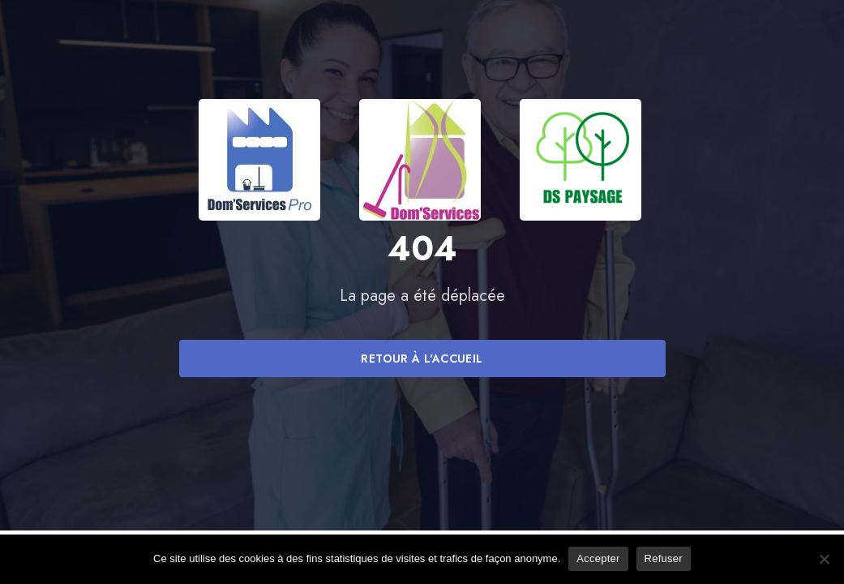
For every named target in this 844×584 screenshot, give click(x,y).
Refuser (664, 558)
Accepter (597, 558)
